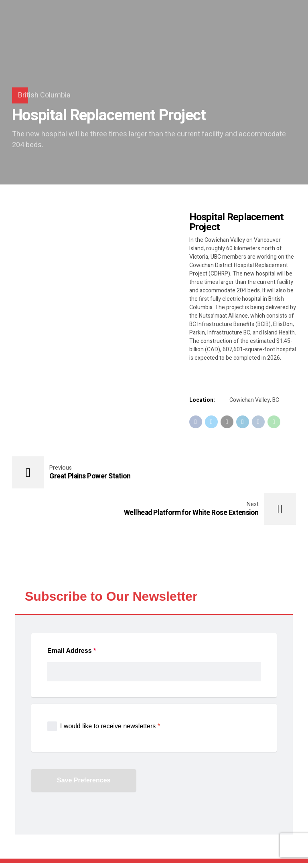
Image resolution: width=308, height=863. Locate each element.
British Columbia (44, 95)
